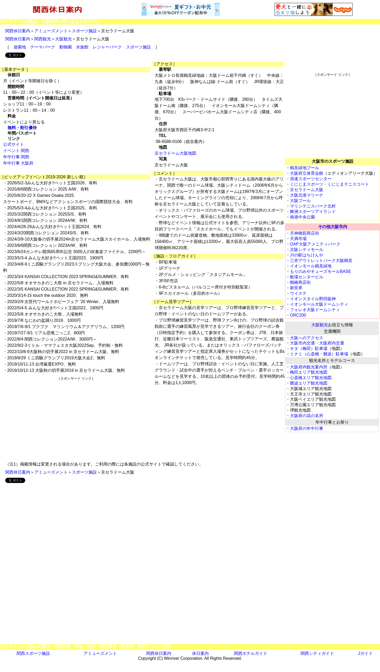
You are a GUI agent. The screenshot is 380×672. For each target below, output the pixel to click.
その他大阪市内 (332, 226)
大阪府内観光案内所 (308, 367)
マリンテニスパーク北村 (313, 206)
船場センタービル (306, 277)
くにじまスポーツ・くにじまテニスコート (329, 184)
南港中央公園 (302, 217)
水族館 (82, 47)
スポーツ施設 (84, 31)
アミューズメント (51, 31)
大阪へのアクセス (306, 338)
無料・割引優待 (22, 127)
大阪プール (300, 200)
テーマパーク (42, 47)
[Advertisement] (76, 417)
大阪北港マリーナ (306, 195)
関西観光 (42, 39)
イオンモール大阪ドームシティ (319, 304)
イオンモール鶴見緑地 (311, 266)
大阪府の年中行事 (306, 428)
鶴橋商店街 (300, 282)
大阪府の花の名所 (306, 415)
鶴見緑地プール (304, 168)
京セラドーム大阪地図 (175, 153)
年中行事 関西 (16, 157)
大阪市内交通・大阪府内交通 (317, 343)
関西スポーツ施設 (33, 653)
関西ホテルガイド (250, 653)
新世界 (296, 288)
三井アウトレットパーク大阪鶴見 (321, 260)
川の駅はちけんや (306, 255)
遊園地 (20, 47)
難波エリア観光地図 (308, 383)
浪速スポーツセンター (311, 179)
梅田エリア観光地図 (308, 372)
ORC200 (298, 315)
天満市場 (298, 238)
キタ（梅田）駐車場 (308, 348)
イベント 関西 (16, 150)
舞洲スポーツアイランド (313, 211)
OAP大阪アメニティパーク (315, 244)
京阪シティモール (306, 249)
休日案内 (200, 653)
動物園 (65, 47)
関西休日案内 (17, 31)
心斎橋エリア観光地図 (311, 377)
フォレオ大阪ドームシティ (315, 309)
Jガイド (365, 653)
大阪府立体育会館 (306, 173)
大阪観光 (63, 39)
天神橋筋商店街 (304, 233)
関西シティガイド (317, 653)
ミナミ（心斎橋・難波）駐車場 (319, 354)
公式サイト (13, 144)
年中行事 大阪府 (18, 163)
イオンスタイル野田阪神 (313, 299)
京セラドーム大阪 (306, 189)
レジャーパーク (107, 47)
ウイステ (298, 293)
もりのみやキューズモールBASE (320, 271)
